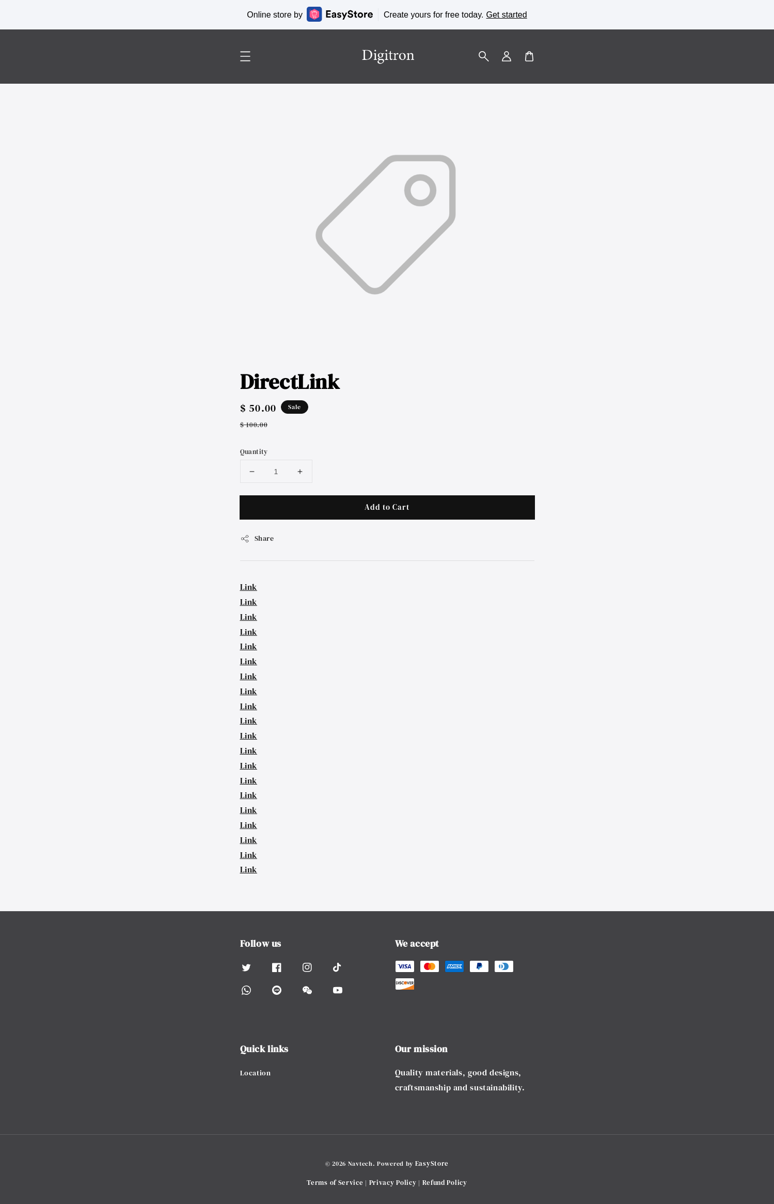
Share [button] (257, 538)
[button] (483, 56)
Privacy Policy (393, 1182)
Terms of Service (335, 1182)
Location (255, 1073)
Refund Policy (444, 1182)
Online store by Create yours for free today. (387, 14)
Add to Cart (387, 507)
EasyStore (432, 1163)
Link (248, 586)
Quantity (254, 451)
